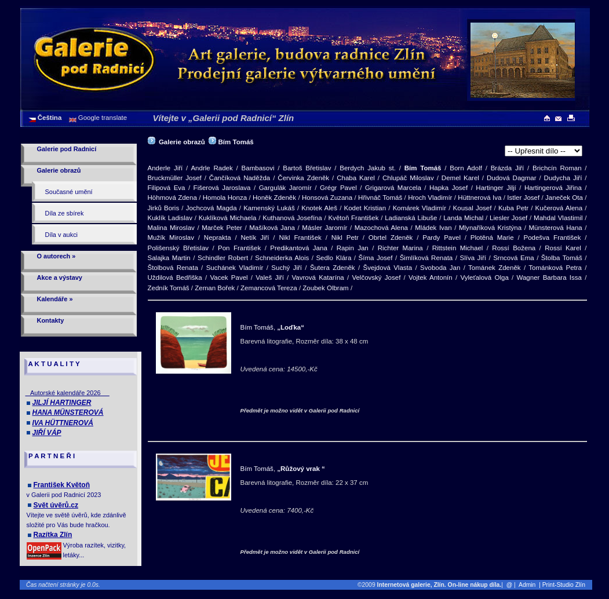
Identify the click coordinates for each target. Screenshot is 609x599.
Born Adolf (466, 168)
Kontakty (50, 320)
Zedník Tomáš (168, 287)
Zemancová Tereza (268, 287)
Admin (527, 585)
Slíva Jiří (473, 257)
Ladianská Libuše (411, 217)
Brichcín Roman (557, 168)
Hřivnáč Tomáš (380, 197)
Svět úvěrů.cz (56, 505)
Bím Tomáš (236, 141)
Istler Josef (523, 197)
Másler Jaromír (324, 227)
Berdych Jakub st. (368, 168)
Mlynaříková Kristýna (490, 227)
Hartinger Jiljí (496, 187)
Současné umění (69, 191)
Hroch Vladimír (430, 197)
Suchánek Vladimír (235, 267)
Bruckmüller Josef (175, 177)
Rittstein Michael (457, 247)
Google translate (101, 117)
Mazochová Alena (381, 227)
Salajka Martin (169, 257)
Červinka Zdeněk (303, 177)
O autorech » (56, 256)
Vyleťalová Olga (484, 277)
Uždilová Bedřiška (175, 277)
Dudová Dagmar (512, 177)
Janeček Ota (564, 197)
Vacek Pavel (228, 277)
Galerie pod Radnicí (67, 148)
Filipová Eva (166, 187)
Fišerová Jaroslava (222, 187)
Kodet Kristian (365, 207)
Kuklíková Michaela (228, 217)
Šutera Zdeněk (332, 267)
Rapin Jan (353, 247)
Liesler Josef (508, 217)
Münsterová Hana (555, 227)
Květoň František (353, 217)
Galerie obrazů (59, 170)
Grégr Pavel (338, 187)
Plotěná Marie (492, 237)
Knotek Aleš (319, 207)
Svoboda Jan (440, 267)
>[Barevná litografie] (543, 150)
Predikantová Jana (298, 247)
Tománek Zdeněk (494, 267)
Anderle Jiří (165, 168)
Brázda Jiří (507, 168)
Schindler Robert (223, 257)
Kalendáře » (55, 298)
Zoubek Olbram (325, 287)
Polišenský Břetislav (178, 247)
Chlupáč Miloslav (408, 177)
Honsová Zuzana (327, 197)
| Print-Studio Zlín (564, 585)
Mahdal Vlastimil (558, 217)
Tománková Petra (555, 267)
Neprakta (217, 237)
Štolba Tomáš (561, 257)
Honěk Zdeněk (274, 197)
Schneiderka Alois (282, 257)
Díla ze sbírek (64, 213)
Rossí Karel (563, 247)
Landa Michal (463, 217)
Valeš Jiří (270, 277)
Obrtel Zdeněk (391, 237)
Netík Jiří (254, 237)
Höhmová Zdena (172, 197)
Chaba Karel (356, 177)
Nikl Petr (345, 237)
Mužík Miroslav (171, 237)
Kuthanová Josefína (292, 217)
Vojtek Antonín (431, 277)
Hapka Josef (448, 187)
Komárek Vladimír (419, 207)
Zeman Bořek (215, 287)
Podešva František (552, 237)
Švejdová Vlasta (387, 267)
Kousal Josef (472, 207)
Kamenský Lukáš (269, 207)
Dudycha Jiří (563, 177)
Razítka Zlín (53, 535)
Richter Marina (400, 247)
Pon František (239, 247)
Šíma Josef (376, 257)
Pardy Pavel (441, 237)
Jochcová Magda (211, 207)
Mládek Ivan (433, 227)
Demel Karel (460, 177)
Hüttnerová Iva (479, 197)
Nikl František (300, 237)
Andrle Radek (211, 168)
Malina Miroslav (171, 227)
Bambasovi (258, 168)
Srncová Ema (513, 257)
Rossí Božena (513, 247)
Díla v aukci (61, 234)
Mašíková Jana (272, 227)
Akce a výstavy (59, 277)
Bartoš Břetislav (307, 168)
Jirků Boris (164, 207)
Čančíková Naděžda (239, 177)
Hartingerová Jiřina (553, 187)
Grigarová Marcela (393, 187)
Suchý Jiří (286, 267)
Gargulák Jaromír (285, 187)
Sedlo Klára (333, 257)
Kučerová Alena (559, 207)
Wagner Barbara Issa (549, 277)
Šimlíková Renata (426, 257)
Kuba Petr (513, 207)
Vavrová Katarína (318, 277)
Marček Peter (222, 227)
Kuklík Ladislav (170, 217)
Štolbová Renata (173, 267)
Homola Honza (225, 197)
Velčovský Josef (376, 277)
